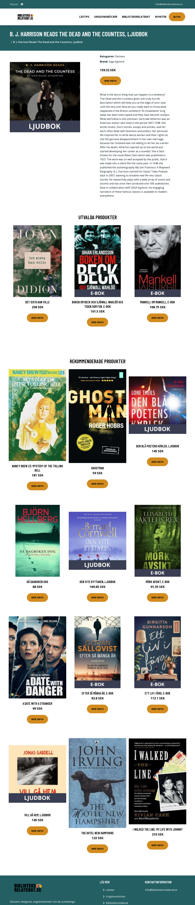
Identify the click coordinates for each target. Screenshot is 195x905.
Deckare (120, 56)
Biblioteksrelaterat (136, 16)
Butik (177, 16)
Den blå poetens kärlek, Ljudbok (157, 446)
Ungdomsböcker (105, 16)
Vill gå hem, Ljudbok (37, 815)
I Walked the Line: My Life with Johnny (158, 829)
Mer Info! (110, 80)
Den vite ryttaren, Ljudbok (98, 582)
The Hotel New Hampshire (97, 833)
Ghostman (97, 468)
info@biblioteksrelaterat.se (169, 4)
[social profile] (22, 4)
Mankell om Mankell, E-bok (157, 302)
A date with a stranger (37, 703)
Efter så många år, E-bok (97, 693)
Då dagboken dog (37, 582)
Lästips (84, 16)
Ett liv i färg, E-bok (157, 693)
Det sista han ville (37, 302)
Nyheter (160, 16)
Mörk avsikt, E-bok (158, 582)
